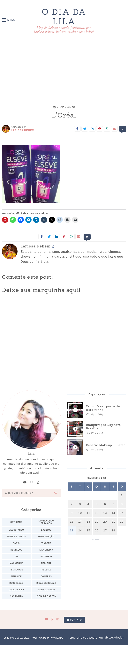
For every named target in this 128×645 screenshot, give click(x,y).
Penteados (16, 569)
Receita (46, 569)
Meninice (16, 576)
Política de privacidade (47, 637)
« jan (95, 539)
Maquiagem (16, 563)
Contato (74, 619)
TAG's (16, 543)
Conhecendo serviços (46, 522)
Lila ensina (46, 550)
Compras (46, 576)
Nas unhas (16, 596)
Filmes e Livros (16, 536)
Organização (46, 536)
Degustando (16, 530)
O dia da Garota (46, 596)
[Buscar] (55, 492)
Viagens (46, 543)
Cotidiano (16, 522)
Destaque (16, 550)
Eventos (46, 530)
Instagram (46, 556)
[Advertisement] (64, 69)
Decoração (16, 583)
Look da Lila (16, 589)
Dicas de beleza (46, 583)
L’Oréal (64, 115)
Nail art (46, 563)
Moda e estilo (46, 589)
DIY (16, 556)
